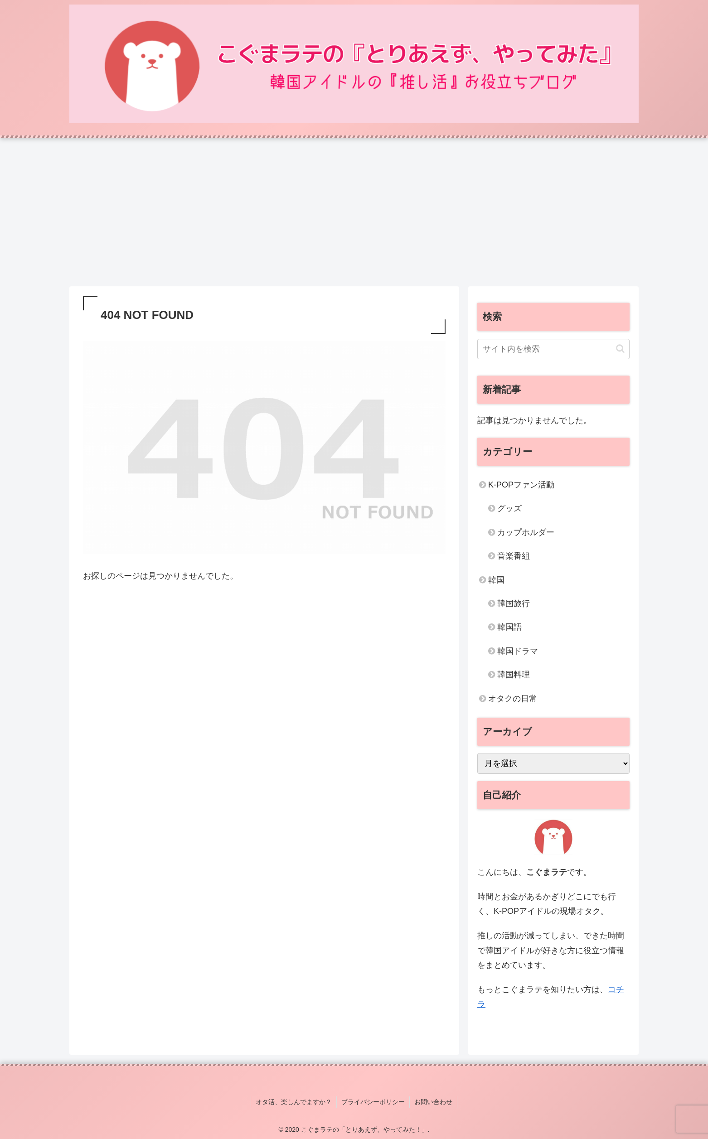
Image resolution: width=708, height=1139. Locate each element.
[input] (553, 349)
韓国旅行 (513, 603)
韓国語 (509, 627)
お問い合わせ (433, 1101)
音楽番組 (513, 555)
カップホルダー (525, 532)
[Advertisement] (354, 212)
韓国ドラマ (517, 651)
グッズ (509, 508)
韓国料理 (513, 674)
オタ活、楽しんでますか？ (294, 1101)
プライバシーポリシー (373, 1101)
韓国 (496, 579)
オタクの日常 (512, 698)
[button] (620, 348)
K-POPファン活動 (521, 484)
